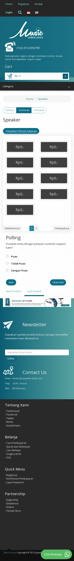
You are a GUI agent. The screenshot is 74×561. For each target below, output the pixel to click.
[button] (20, 147)
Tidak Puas (18, 263)
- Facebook (11, 414)
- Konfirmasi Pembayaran (19, 478)
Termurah (23, 110)
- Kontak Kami (12, 425)
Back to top (10, 552)
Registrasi (23, 4)
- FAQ (8, 457)
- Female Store (13, 510)
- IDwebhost (11, 503)
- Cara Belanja (13, 450)
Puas (14, 256)
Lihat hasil (58, 282)
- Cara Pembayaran (15, 443)
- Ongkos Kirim (13, 454)
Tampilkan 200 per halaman (21, 131)
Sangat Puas (19, 270)
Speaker (43, 99)
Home (9, 4)
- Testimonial (12, 411)
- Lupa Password (14, 482)
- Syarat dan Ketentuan (17, 446)
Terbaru (9, 110)
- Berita (9, 422)
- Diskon (9, 507)
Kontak (38, 4)
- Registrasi (11, 475)
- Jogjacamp (11, 499)
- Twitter (9, 418)
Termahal (39, 110)
